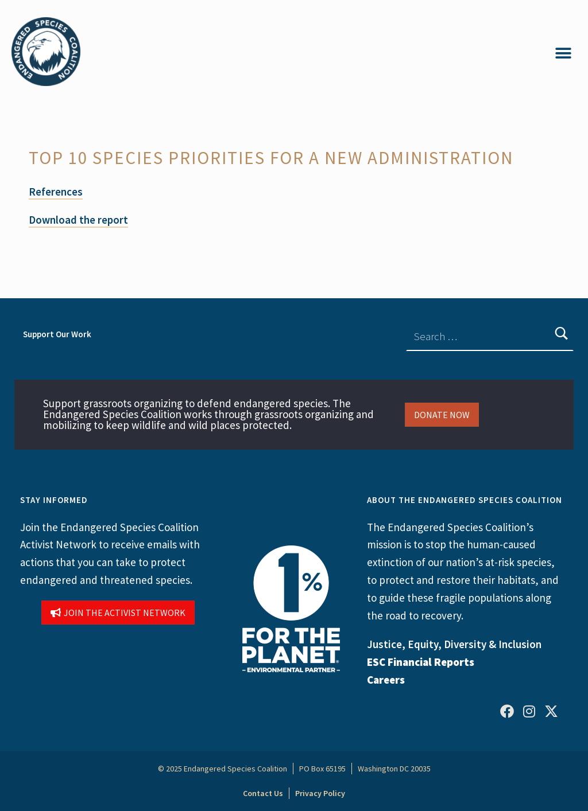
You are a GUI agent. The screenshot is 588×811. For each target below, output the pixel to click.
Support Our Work (57, 334)
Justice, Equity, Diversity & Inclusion (454, 644)
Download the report (78, 220)
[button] (564, 53)
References (56, 191)
